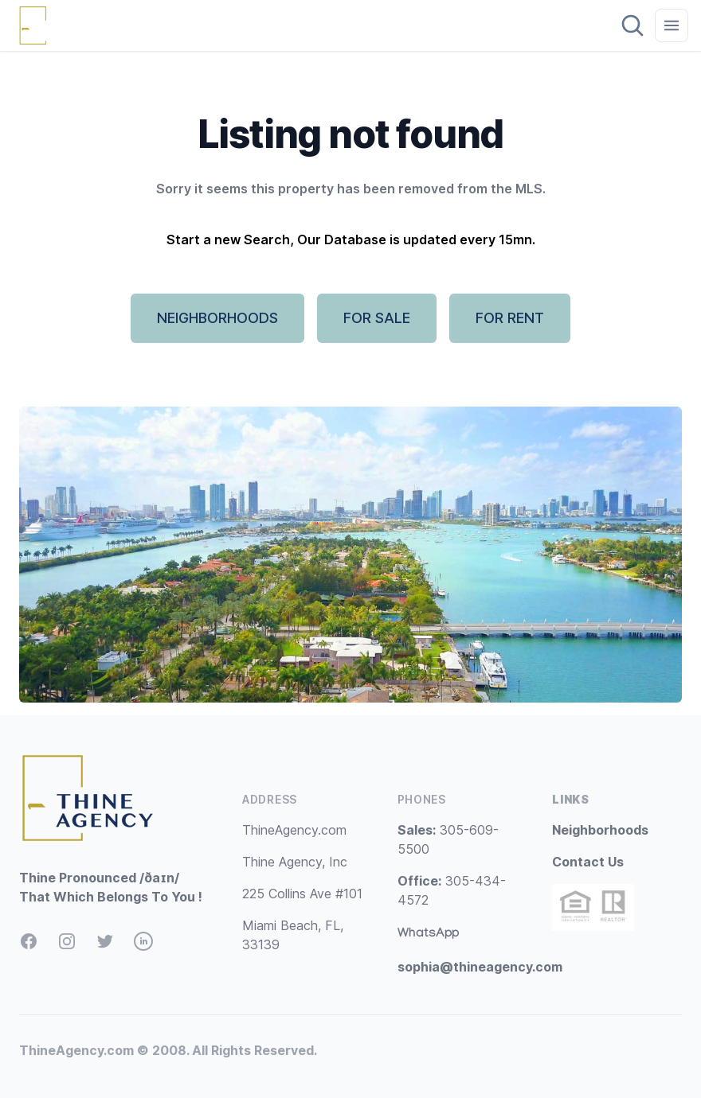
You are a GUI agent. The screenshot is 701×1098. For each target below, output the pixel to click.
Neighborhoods (600, 830)
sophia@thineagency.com (479, 967)
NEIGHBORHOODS (217, 318)
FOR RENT (510, 318)
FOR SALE (376, 318)
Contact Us (588, 862)
